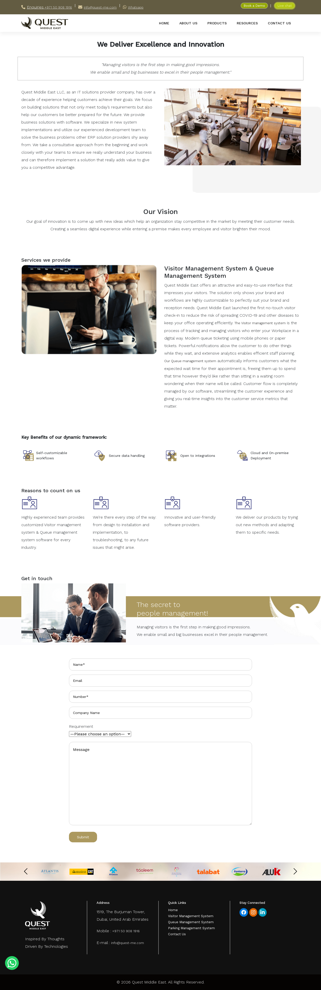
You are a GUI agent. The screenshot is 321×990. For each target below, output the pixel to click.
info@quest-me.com (100, 7)
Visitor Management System (190, 916)
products (217, 23)
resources (247, 23)
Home (173, 910)
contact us (279, 23)
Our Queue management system (190, 361)
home (164, 23)
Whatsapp (135, 7)
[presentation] (26, 871)
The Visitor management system (260, 323)
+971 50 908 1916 (58, 7)
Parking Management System (191, 928)
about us (188, 23)
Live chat (284, 6)
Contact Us (177, 934)
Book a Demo (254, 6)
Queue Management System (191, 922)
